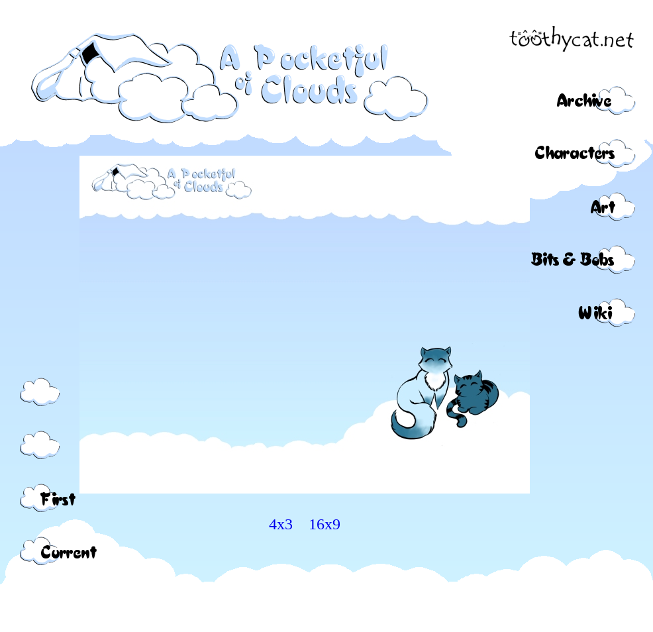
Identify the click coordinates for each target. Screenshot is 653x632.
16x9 (324, 524)
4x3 (281, 524)
